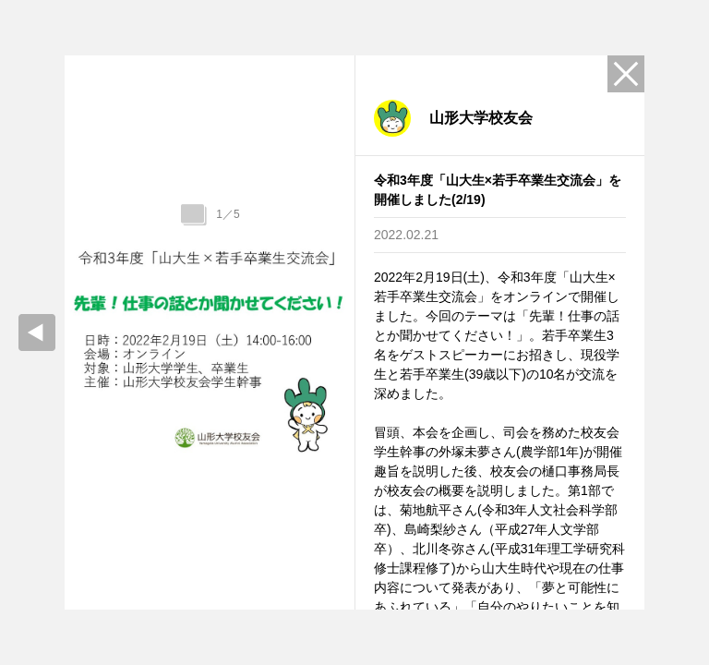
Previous (75, 332)
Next (343, 332)
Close (625, 73)
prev (36, 332)
